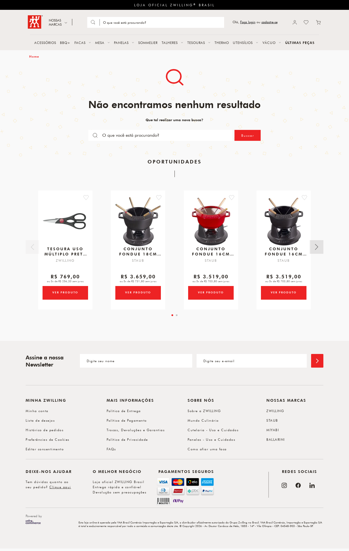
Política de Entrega (124, 411)
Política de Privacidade (127, 439)
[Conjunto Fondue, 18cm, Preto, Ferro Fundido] (138, 222)
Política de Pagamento (127, 420)
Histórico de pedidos (45, 430)
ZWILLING (275, 411)
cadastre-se (269, 21)
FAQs (111, 449)
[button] (92, 196)
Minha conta (37, 411)
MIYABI (272, 430)
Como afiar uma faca (207, 449)
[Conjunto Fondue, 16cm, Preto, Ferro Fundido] (283, 222)
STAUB (272, 420)
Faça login (247, 21)
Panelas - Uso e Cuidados (211, 439)
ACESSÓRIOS (45, 42)
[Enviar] (317, 361)
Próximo (316, 247)
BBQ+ (65, 42)
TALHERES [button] (170, 42)
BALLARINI (275, 439)
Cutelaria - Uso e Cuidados (213, 430)
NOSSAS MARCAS (55, 22)
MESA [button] (99, 42)
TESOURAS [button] (196, 42)
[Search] (161, 22)
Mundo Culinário (203, 420)
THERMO (222, 42)
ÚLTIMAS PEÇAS (300, 42)
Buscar (247, 135)
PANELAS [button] (121, 42)
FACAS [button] (80, 42)
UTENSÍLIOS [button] (243, 42)
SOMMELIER (148, 42)
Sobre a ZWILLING (204, 411)
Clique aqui (60, 487)
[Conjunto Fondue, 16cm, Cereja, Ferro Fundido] (211, 222)
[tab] (172, 315)
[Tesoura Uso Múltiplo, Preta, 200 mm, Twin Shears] (65, 222)
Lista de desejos (40, 420)
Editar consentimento (45, 449)
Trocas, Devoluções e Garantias (136, 430)
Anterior (32, 247)
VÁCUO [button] (269, 42)
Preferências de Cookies (48, 439)
